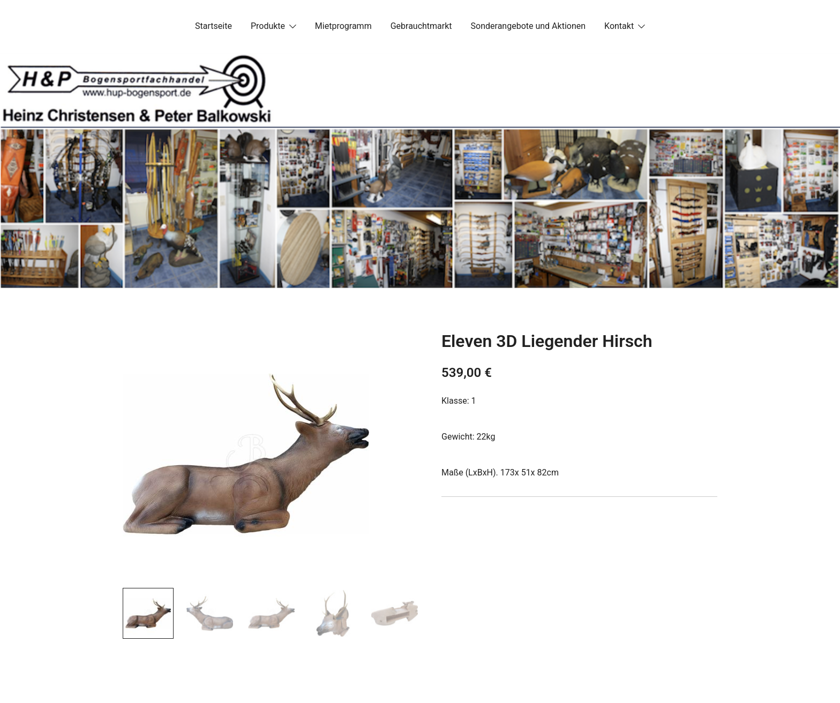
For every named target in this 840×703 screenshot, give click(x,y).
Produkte (268, 26)
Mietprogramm (343, 26)
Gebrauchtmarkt (421, 26)
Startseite (213, 26)
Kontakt (619, 26)
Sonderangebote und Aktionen (528, 26)
